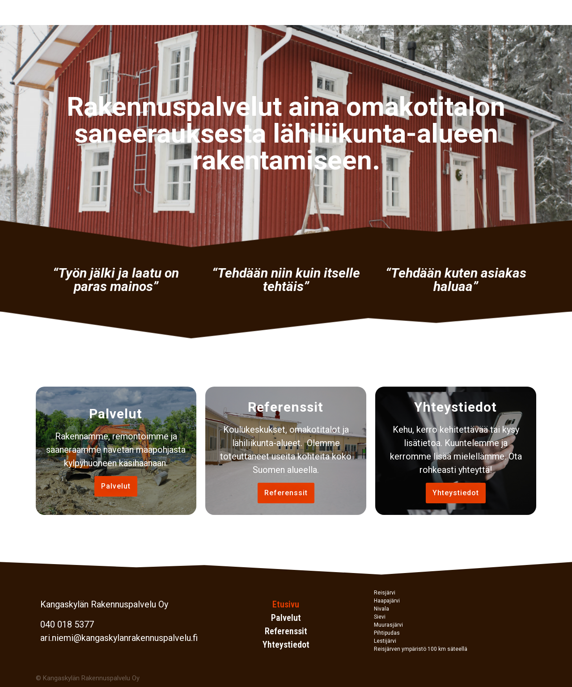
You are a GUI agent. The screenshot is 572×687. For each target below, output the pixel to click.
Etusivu (285, 604)
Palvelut (286, 617)
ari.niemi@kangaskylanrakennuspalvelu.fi (119, 637)
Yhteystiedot (286, 644)
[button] (115, 486)
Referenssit (286, 631)
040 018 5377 (67, 624)
